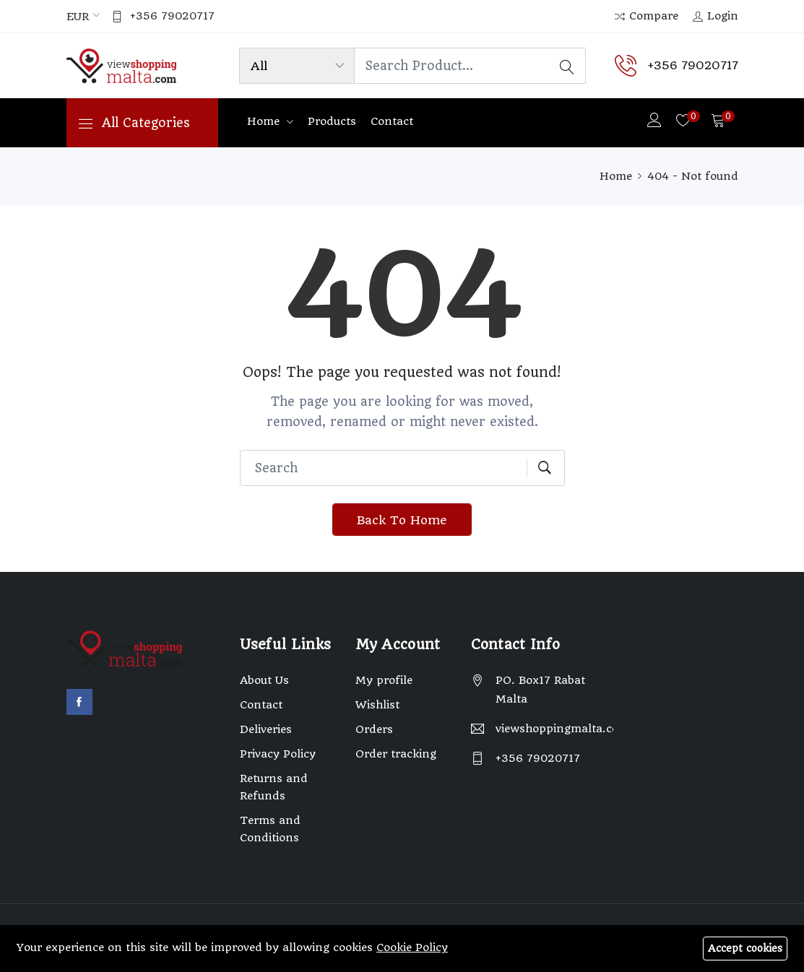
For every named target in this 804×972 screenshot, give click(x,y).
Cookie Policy (412, 947)
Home (265, 122)
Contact (392, 122)
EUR (77, 17)
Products (332, 122)
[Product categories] (295, 66)
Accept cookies (745, 948)
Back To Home (402, 520)
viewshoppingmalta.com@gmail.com (555, 730)
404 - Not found (692, 176)
